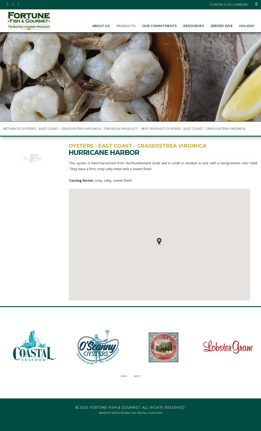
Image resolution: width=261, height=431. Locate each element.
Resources (193, 26)
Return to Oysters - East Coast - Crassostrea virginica (52, 128)
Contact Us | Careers (229, 4)
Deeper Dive (222, 26)
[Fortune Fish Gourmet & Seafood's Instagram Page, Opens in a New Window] (13, 4)
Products (125, 26)
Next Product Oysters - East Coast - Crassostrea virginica (193, 128)
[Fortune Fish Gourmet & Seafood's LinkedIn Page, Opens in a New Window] (18, 4)
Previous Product (120, 128)
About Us (101, 26)
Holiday (246, 26)
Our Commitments (159, 26)
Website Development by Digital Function (130, 412)
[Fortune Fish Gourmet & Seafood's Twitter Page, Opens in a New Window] (7, 4)
